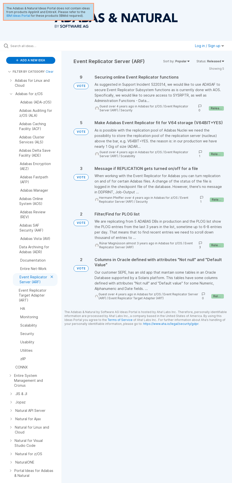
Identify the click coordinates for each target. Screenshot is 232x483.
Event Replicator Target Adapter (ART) (136, 298)
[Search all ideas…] (33, 46)
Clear (50, 71)
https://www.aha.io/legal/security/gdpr (170, 324)
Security (126, 110)
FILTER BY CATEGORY (26, 71)
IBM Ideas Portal (18, 15)
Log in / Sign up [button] (209, 46)
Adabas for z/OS (150, 106)
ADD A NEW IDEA (30, 60)
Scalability (127, 156)
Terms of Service (120, 320)
